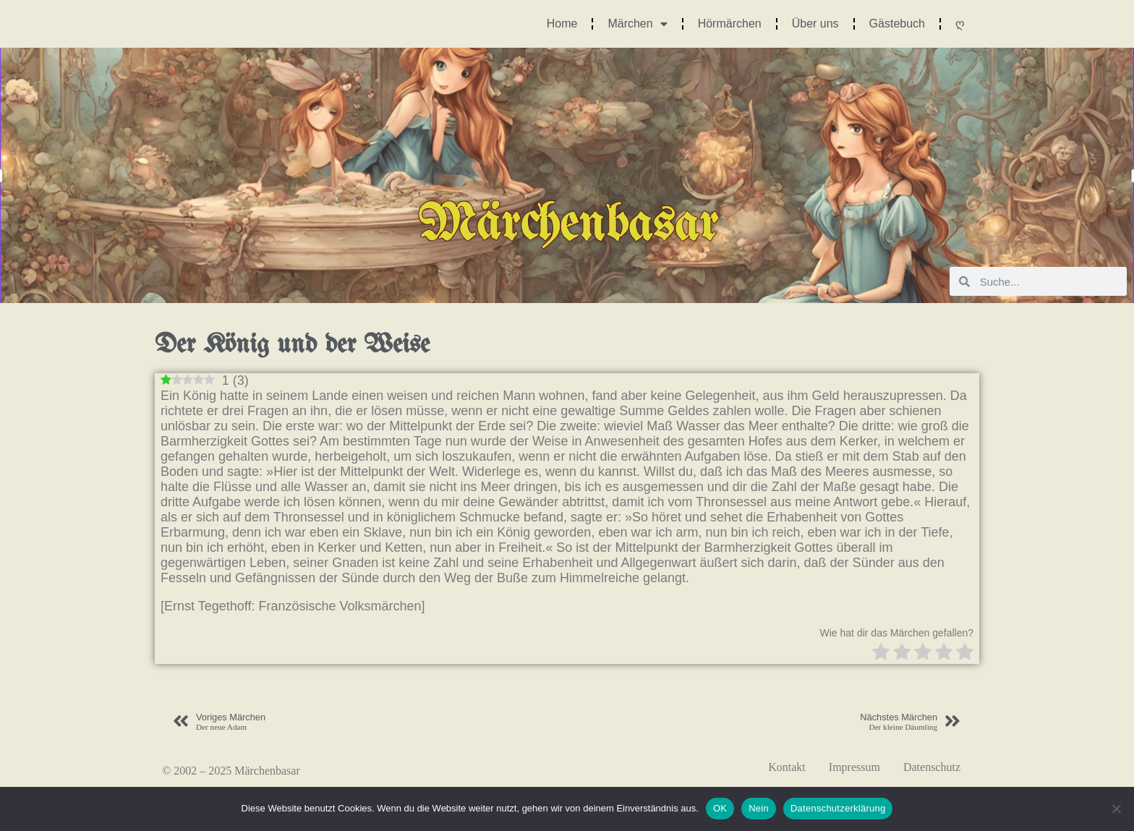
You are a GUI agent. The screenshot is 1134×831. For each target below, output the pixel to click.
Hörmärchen (730, 23)
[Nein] (1116, 808)
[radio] (881, 653)
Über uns (815, 23)
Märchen (637, 24)
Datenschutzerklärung (837, 808)
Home (562, 23)
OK (720, 808)
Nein (759, 808)
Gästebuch (897, 23)
